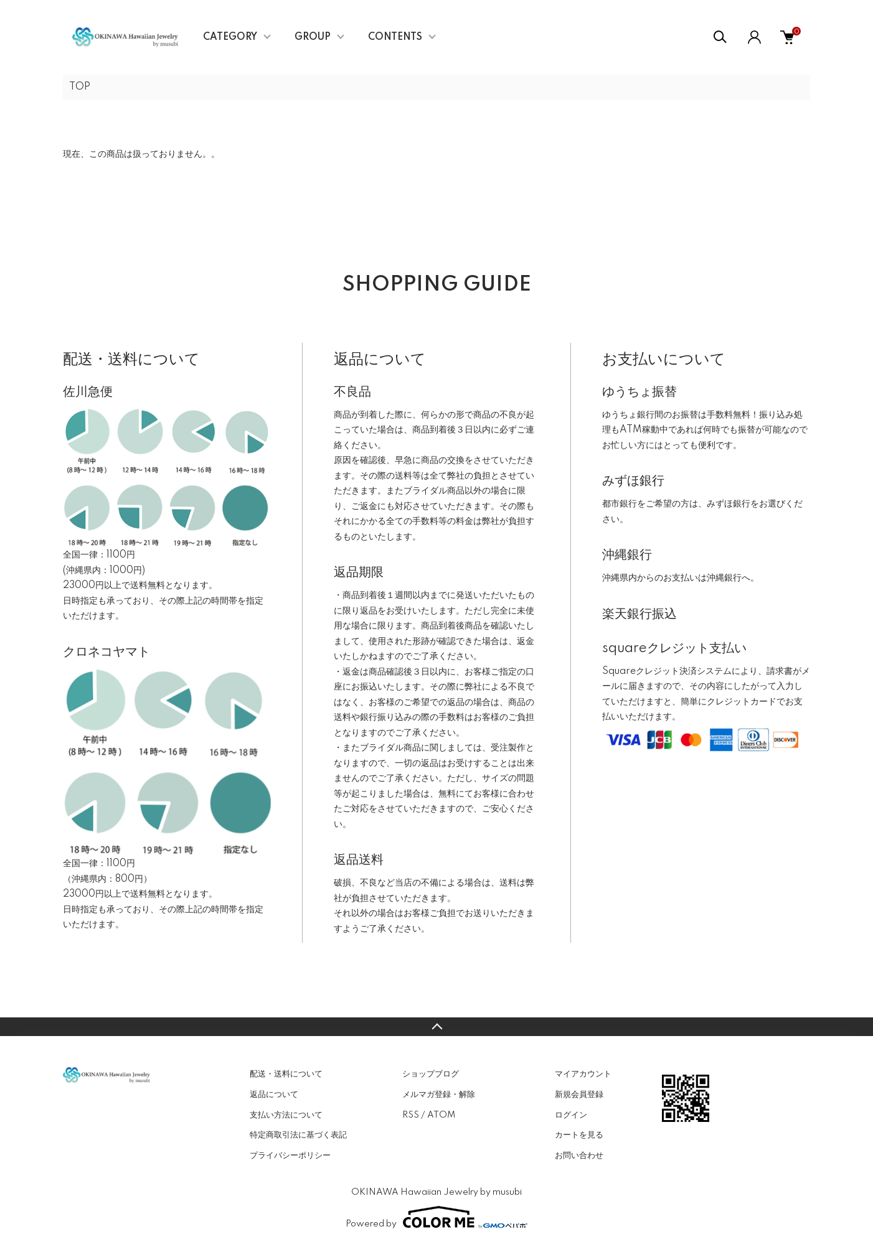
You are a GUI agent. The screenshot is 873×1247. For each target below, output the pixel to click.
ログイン (571, 1115)
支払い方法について (286, 1115)
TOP (79, 87)
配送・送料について (286, 1074)
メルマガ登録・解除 (438, 1094)
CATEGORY (230, 37)
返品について (274, 1094)
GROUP (313, 37)
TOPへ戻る (436, 1026)
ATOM (441, 1115)
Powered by (436, 1217)
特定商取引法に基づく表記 (298, 1135)
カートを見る (579, 1135)
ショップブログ (430, 1074)
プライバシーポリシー (290, 1155)
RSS (410, 1115)
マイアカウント (583, 1074)
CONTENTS (395, 37)
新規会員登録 (579, 1094)
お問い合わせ (579, 1155)
